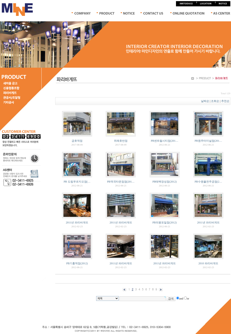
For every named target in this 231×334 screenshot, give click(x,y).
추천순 (225, 101)
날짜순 (205, 101)
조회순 (215, 101)
